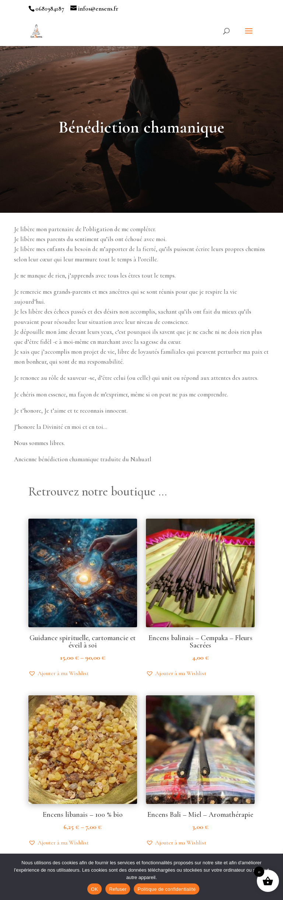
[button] (58, 673)
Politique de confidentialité (166, 889)
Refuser (117, 889)
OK (94, 889)
